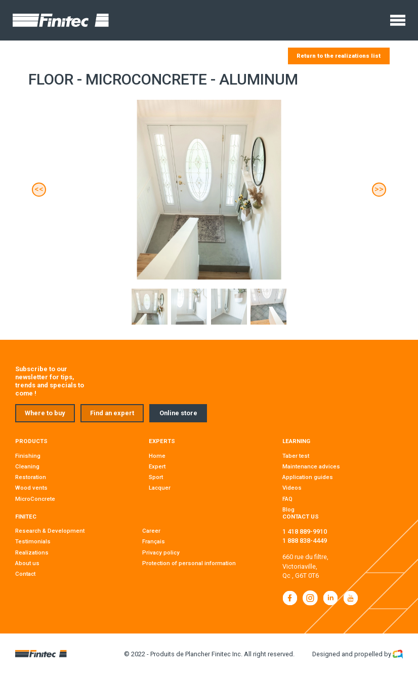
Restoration (30, 477)
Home (157, 455)
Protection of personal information (189, 563)
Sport (156, 477)
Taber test (295, 455)
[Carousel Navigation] (208, 189)
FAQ (287, 498)
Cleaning (27, 466)
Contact (25, 573)
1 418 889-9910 (304, 531)
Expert (157, 466)
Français (153, 541)
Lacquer (160, 487)
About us (27, 563)
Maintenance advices (311, 466)
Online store (178, 413)
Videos (292, 487)
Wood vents (31, 487)
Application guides (307, 477)
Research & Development (50, 530)
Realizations (32, 552)
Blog (288, 509)
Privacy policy (161, 552)
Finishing (27, 455)
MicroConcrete (35, 498)
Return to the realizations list (339, 55)
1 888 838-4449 (304, 540)
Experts (162, 441)
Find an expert (112, 413)
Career (151, 530)
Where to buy (45, 413)
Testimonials (33, 541)
